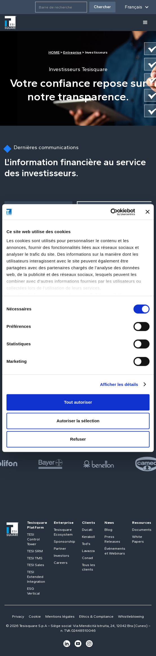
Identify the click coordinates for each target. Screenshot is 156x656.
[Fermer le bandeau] (148, 212)
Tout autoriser (78, 402)
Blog (108, 529)
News (109, 522)
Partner (60, 548)
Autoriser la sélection (78, 420)
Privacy (18, 616)
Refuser (78, 439)
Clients (88, 522)
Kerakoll (88, 536)
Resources (141, 522)
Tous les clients (88, 567)
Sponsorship (64, 541)
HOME (54, 52)
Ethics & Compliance (96, 616)
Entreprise (72, 52)
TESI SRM (35, 551)
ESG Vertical (33, 590)
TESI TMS (35, 558)
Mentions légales (60, 616)
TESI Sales (35, 565)
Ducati (87, 529)
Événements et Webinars (114, 550)
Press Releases (112, 539)
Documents (141, 529)
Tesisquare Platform (37, 524)
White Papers (138, 539)
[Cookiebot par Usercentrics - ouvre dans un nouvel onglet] (110, 212)
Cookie (35, 616)
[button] (136, 7)
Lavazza (88, 551)
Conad (87, 558)
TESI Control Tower (33, 539)
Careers (61, 562)
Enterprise (63, 522)
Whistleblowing (131, 616)
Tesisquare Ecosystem (63, 531)
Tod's (86, 544)
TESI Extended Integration (36, 577)
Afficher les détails (119, 384)
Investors (61, 555)
